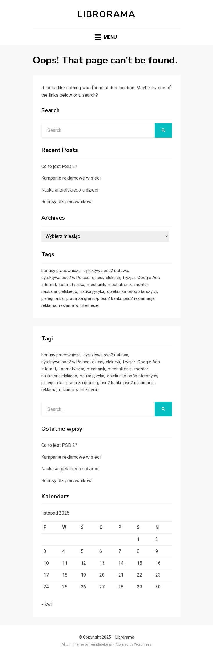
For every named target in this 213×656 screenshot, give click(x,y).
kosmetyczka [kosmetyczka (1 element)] (71, 284)
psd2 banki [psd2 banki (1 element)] (111, 298)
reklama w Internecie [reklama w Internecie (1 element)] (79, 305)
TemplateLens (100, 644)
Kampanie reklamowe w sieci (71, 178)
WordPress (143, 644)
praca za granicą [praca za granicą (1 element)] (82, 298)
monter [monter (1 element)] (141, 284)
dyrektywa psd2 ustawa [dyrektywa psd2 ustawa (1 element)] (105, 270)
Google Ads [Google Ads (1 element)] (148, 277)
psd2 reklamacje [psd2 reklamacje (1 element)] (139, 298)
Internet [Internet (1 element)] (48, 284)
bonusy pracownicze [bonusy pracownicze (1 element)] (61, 270)
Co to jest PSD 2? (59, 166)
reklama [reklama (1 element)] (48, 305)
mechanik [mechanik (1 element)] (96, 284)
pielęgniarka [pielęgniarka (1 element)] (52, 298)
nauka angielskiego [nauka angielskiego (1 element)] (59, 291)
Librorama (106, 14)
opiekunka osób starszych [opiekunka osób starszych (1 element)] (132, 291)
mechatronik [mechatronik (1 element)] (120, 284)
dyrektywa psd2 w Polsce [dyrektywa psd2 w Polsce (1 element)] (65, 277)
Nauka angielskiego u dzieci (69, 190)
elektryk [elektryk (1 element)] (113, 277)
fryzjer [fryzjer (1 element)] (129, 277)
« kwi (46, 604)
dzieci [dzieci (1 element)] (97, 277)
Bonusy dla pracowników (66, 201)
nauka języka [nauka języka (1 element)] (92, 291)
